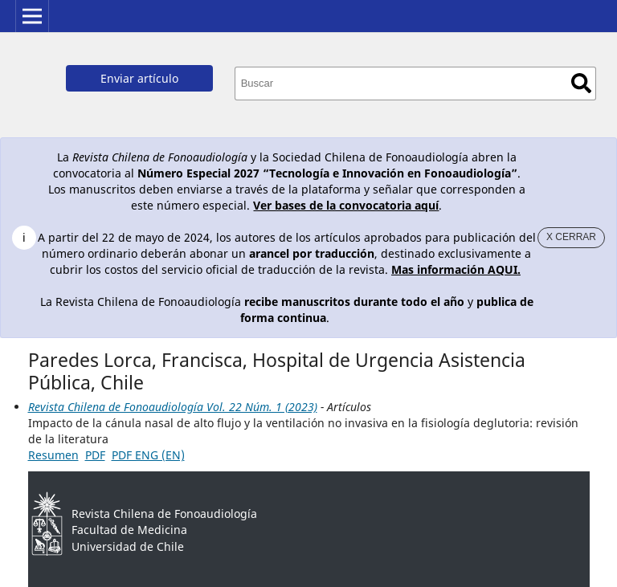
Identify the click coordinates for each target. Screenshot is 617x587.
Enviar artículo (139, 78)
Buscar (581, 83)
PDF (95, 455)
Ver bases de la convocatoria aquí (346, 205)
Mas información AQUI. (456, 269)
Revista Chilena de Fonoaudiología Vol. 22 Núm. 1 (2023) (172, 406)
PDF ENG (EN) (148, 455)
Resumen (53, 455)
